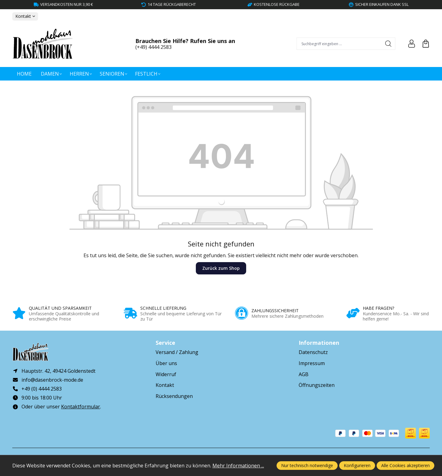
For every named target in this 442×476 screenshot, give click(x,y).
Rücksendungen (174, 396)
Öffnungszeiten (317, 385)
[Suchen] (388, 43)
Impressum (312, 363)
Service (165, 342)
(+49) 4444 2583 (153, 47)
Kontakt (165, 385)
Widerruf (166, 374)
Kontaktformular (80, 406)
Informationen (319, 342)
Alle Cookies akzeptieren (405, 465)
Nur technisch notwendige (307, 465)
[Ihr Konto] (412, 44)
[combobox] (339, 43)
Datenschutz (313, 352)
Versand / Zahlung (177, 352)
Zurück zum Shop (221, 268)
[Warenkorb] (426, 44)
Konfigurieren (357, 465)
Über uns (166, 363)
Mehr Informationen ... (238, 465)
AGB (303, 374)
